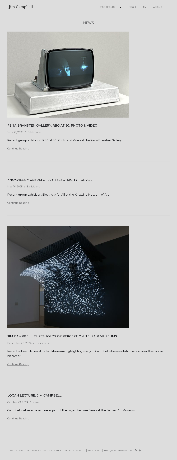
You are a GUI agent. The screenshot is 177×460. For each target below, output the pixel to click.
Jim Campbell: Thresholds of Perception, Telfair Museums (62, 336)
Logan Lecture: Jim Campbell (34, 395)
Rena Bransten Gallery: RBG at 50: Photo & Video (52, 125)
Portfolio (107, 7)
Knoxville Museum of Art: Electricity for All (49, 180)
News (132, 7)
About (157, 7)
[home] (21, 7)
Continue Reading (18, 148)
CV (144, 7)
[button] (109, 7)
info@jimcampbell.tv (118, 450)
